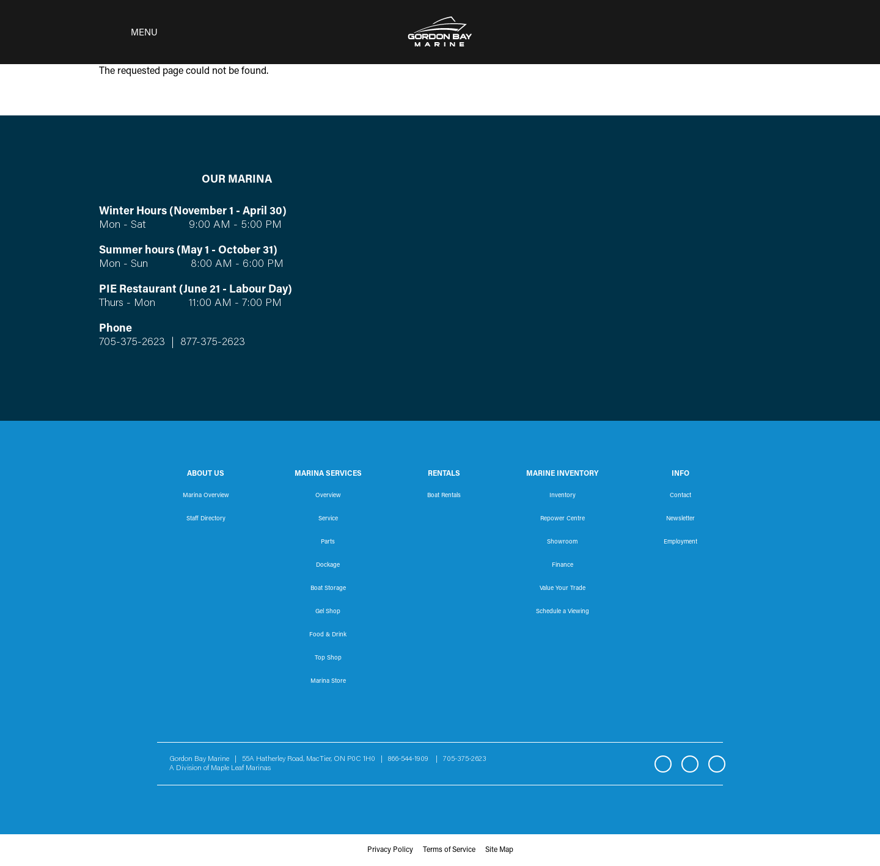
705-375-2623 (132, 342)
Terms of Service (449, 850)
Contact (680, 496)
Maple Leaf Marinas (241, 768)
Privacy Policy (390, 850)
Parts (328, 542)
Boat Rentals (444, 496)
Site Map (499, 850)
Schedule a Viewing (562, 612)
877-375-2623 (211, 342)
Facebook (663, 764)
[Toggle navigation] (125, 32)
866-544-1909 (411, 759)
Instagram (689, 764)
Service (328, 519)
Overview (328, 496)
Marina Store (328, 682)
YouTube (716, 764)
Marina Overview (206, 496)
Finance (562, 565)
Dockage (328, 565)
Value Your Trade (562, 589)
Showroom (562, 542)
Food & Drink (327, 635)
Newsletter (680, 519)
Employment (680, 542)
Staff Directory (206, 519)
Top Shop (328, 658)
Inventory (562, 496)
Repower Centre (562, 519)
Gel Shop (327, 612)
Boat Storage (328, 589)
